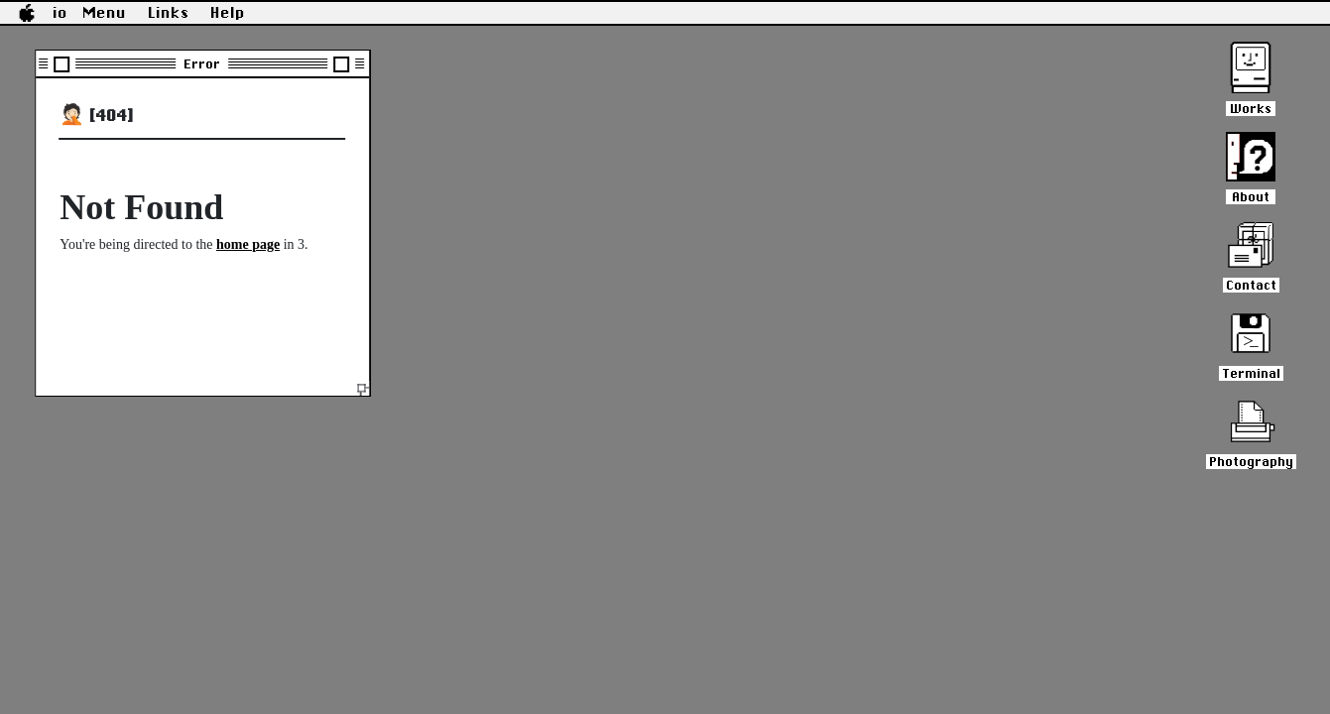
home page (248, 244)
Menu (105, 13)
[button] (27, 13)
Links (169, 13)
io (61, 13)
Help (228, 13)
